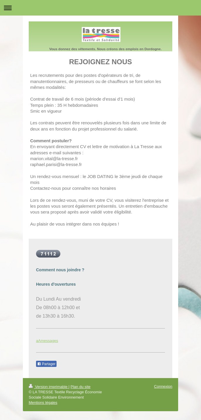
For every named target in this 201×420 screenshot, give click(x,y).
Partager (46, 364)
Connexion (163, 386)
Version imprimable (49, 387)
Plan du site (81, 387)
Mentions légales (43, 402)
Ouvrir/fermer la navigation (100, 7)
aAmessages (47, 340)
